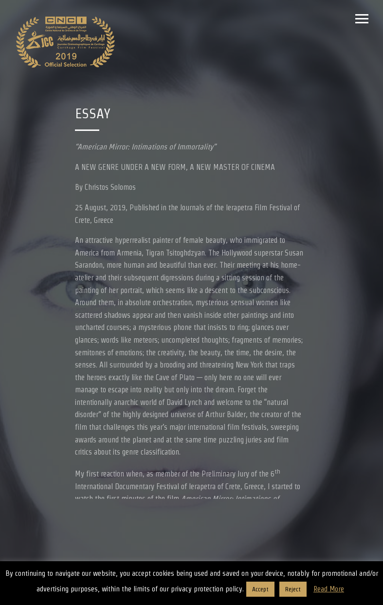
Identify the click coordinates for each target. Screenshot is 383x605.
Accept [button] (260, 589)
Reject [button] (293, 589)
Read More (328, 589)
